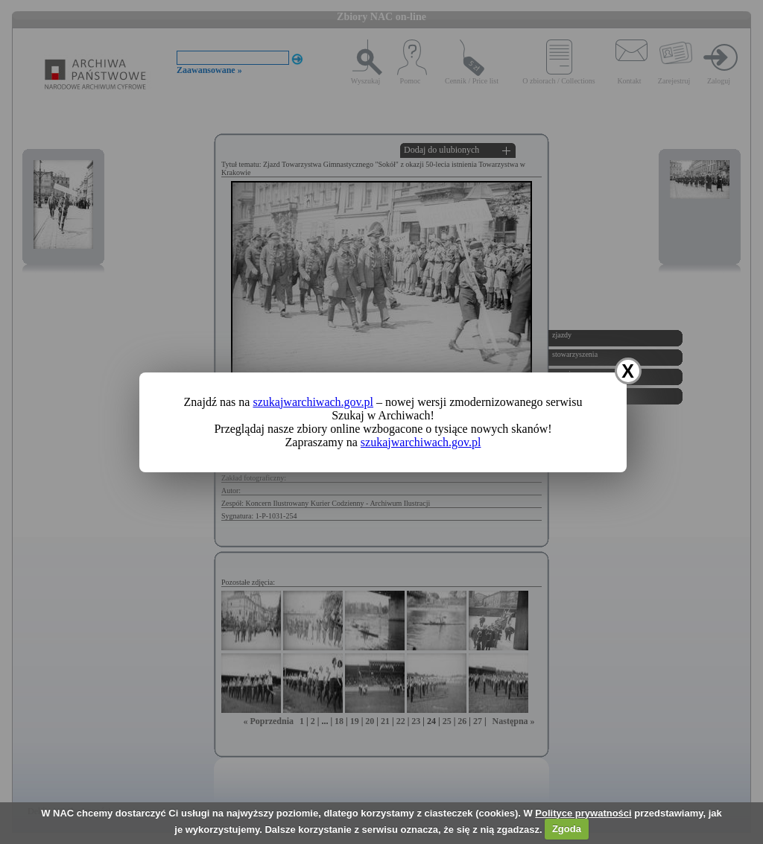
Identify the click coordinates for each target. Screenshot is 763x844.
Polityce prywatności (583, 813)
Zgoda (566, 828)
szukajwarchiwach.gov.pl (313, 402)
